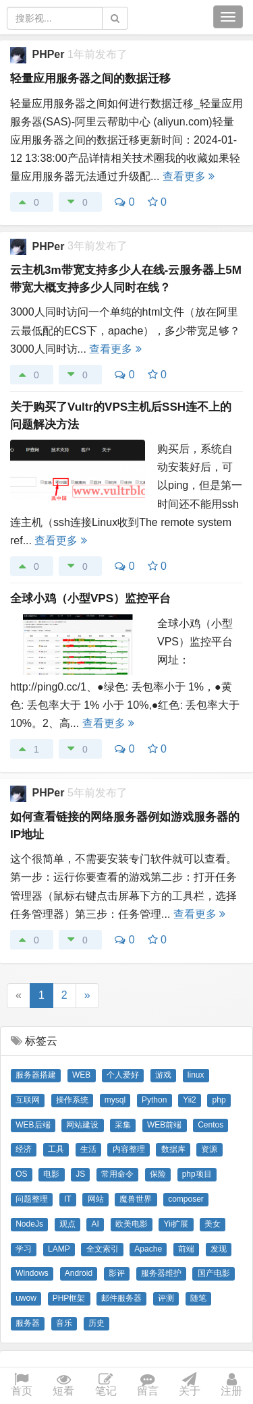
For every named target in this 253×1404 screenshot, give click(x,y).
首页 (21, 1385)
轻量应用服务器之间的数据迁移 (90, 78)
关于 (189, 1385)
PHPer (49, 54)
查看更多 (189, 176)
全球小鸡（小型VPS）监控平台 (90, 598)
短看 (63, 1385)
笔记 (106, 1385)
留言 (148, 1385)
